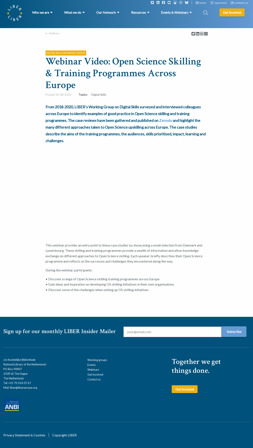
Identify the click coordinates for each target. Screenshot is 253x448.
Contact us (94, 379)
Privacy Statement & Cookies (24, 435)
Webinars (54, 33)
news (201, 2)
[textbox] (127, 123)
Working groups (97, 360)
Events (91, 364)
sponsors (219, 2)
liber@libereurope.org (23, 387)
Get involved (95, 374)
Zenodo (165, 120)
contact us (239, 2)
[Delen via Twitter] (193, 34)
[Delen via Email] (201, 34)
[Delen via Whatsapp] (206, 34)
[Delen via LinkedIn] (197, 34)
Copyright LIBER (64, 435)
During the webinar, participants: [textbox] (69, 270)
